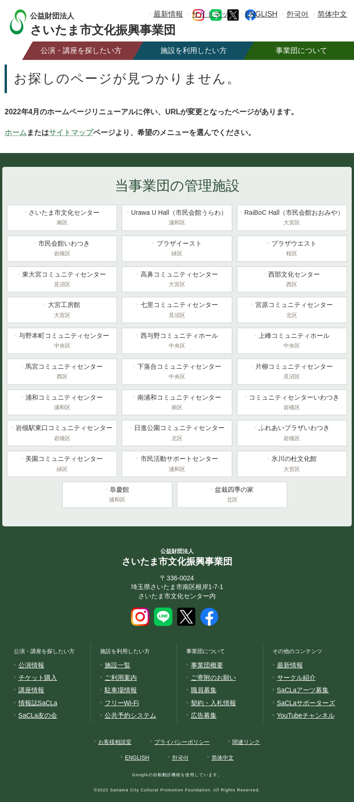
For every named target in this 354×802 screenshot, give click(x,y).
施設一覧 (117, 665)
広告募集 (204, 715)
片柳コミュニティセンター (292, 372)
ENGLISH (261, 14)
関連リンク (246, 742)
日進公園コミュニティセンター (176, 433)
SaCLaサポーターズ (306, 703)
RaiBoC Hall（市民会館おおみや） (292, 218)
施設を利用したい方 (193, 50)
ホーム (16, 132)
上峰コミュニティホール (292, 341)
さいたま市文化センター (62, 218)
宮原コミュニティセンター (292, 310)
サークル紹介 (296, 677)
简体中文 (332, 14)
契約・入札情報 (213, 703)
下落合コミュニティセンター (176, 372)
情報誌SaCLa (38, 703)
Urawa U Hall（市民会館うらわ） (176, 218)
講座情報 (31, 690)
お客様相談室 (114, 742)
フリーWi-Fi (122, 703)
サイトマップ (214, 14)
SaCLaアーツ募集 (303, 690)
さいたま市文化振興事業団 (112, 22)
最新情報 (168, 14)
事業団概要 (207, 665)
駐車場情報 (121, 690)
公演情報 (31, 665)
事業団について (301, 50)
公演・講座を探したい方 (81, 50)
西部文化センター (292, 280)
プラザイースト (176, 249)
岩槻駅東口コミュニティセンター (62, 433)
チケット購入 (37, 677)
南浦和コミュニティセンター (176, 403)
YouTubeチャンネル (306, 715)
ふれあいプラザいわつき (292, 433)
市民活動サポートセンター (176, 464)
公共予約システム (130, 715)
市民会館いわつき (62, 249)
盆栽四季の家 (232, 495)
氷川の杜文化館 (292, 464)
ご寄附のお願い (213, 677)
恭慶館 (117, 495)
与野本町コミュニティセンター (62, 341)
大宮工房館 (62, 310)
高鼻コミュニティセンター (176, 280)
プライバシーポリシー (182, 742)
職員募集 (204, 690)
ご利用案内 (121, 677)
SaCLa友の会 (38, 715)
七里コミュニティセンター (176, 310)
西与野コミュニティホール (176, 341)
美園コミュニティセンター (62, 464)
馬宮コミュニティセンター (62, 372)
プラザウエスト (292, 249)
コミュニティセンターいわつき (292, 403)
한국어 (297, 14)
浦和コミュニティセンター (62, 403)
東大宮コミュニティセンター (62, 280)
